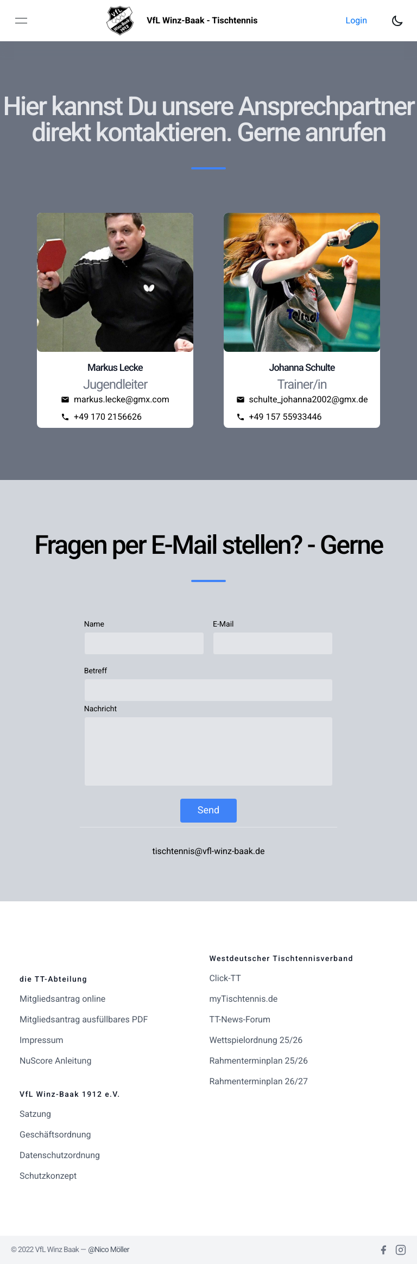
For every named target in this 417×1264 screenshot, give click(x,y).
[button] (356, 20)
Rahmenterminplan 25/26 (258, 1061)
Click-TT (225, 978)
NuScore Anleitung (55, 1061)
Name (94, 624)
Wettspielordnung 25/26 (255, 1040)
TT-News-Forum (239, 1019)
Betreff (96, 671)
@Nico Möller (108, 1250)
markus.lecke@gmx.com (121, 399)
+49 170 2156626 (108, 417)
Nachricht (100, 709)
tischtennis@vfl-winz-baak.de (208, 851)
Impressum (42, 1040)
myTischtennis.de (243, 999)
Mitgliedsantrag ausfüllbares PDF (84, 1019)
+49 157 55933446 (285, 417)
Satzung (35, 1114)
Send (208, 810)
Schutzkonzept (48, 1176)
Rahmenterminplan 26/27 (258, 1081)
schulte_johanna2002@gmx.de (308, 399)
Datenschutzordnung (60, 1155)
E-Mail (223, 624)
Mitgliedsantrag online (62, 999)
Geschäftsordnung (55, 1134)
